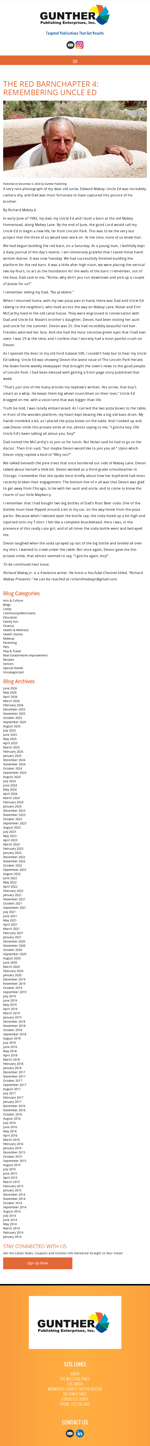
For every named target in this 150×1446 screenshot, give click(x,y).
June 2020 (10, 962)
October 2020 (12, 950)
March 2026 (11, 701)
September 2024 (14, 773)
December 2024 (14, 760)
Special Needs (13, 668)
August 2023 (12, 827)
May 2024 (10, 789)
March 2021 (11, 929)
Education (10, 617)
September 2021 (14, 908)
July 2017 (9, 1093)
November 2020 (14, 946)
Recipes (8, 660)
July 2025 (9, 730)
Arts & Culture (13, 600)
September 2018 (14, 1034)
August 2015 (12, 1165)
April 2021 (10, 924)
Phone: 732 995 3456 (75, 1404)
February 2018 (13, 1064)
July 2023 (9, 832)
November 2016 (14, 1110)
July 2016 (9, 1123)
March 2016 (11, 1140)
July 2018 (9, 1043)
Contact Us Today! (75, 1399)
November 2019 (14, 984)
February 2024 (13, 802)
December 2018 (14, 1021)
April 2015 (10, 1178)
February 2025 (13, 751)
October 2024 (12, 768)
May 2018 (10, 1051)
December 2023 (14, 811)
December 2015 (14, 1152)
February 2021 (13, 933)
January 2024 (12, 806)
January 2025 (12, 756)
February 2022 (13, 891)
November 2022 (14, 861)
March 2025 (11, 747)
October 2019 (12, 988)
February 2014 (13, 1232)
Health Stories (13, 634)
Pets (6, 647)
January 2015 (12, 1190)
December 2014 (14, 1194)
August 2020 (12, 958)
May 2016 (10, 1131)
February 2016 (13, 1144)
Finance (8, 626)
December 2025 (14, 709)
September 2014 (14, 1207)
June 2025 (10, 735)
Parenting (10, 643)
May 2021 (10, 920)
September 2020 (14, 954)
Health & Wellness (16, 630)
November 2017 (14, 1076)
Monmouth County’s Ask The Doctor (75, 1389)
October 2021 (12, 903)
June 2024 (10, 785)
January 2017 (12, 1102)
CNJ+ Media (75, 1384)
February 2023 (13, 849)
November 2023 (14, 815)
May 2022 (10, 882)
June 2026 (10, 688)
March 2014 (11, 1228)
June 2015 (10, 1173)
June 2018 (10, 1047)
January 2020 (12, 975)
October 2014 (12, 1203)
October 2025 (12, 718)
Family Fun (10, 622)
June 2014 (10, 1220)
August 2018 (12, 1038)
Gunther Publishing (55, 183)
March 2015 (11, 1182)
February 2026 (13, 705)
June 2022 (10, 878)
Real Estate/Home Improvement (25, 655)
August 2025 (12, 726)
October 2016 (12, 1114)
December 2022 (14, 857)
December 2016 (14, 1106)
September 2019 (14, 992)
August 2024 (12, 777)
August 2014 (12, 1211)
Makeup (9, 638)
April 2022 (10, 886)
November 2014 (14, 1199)
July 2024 (9, 781)
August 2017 (12, 1089)
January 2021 (12, 937)
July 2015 (9, 1169)
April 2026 (10, 697)
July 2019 (9, 996)
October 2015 (12, 1156)
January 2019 (12, 1017)
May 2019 (10, 1005)
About (75, 1374)
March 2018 (11, 1059)
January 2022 (12, 895)
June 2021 (10, 916)
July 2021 (9, 912)
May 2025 (10, 739)
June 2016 (10, 1127)
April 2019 (10, 1009)
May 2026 (10, 692)
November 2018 (14, 1026)
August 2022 (12, 874)
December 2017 (14, 1072)
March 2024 (11, 798)
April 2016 (10, 1135)
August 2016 (12, 1119)
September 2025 (14, 722)
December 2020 (14, 941)
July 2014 (9, 1216)
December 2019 (14, 979)
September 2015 (14, 1161)
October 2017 (12, 1081)
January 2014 (12, 1237)
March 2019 (11, 1013)
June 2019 (10, 1000)
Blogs (7, 605)
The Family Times (75, 1394)
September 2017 (14, 1085)
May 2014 (10, 1224)
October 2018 (12, 1030)
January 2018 (12, 1068)
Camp (7, 609)
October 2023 (12, 819)
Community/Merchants (19, 613)
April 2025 (10, 743)
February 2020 (13, 971)
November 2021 (14, 899)
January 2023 (12, 853)
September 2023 (14, 823)
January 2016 (12, 1148)
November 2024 (14, 764)
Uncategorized (13, 672)
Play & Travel (12, 651)
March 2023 (11, 844)
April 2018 (10, 1055)
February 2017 (13, 1097)
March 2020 (11, 967)
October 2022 (12, 865)
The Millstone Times (75, 1379)
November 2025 (14, 714)
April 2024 (10, 794)
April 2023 (10, 840)
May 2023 (10, 836)
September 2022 (14, 870)
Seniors (8, 664)
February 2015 (13, 1186)
